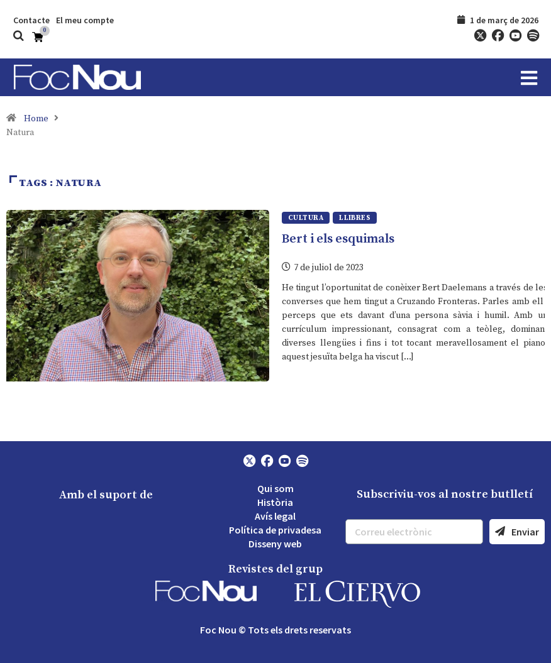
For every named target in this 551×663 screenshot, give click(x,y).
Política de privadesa (275, 529)
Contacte (31, 20)
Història (275, 502)
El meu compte (85, 20)
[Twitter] (479, 35)
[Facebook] (497, 35)
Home (36, 118)
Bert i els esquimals (338, 239)
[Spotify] (532, 35)
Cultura (305, 218)
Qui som (275, 488)
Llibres (354, 218)
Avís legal (275, 516)
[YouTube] (515, 35)
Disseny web (275, 543)
